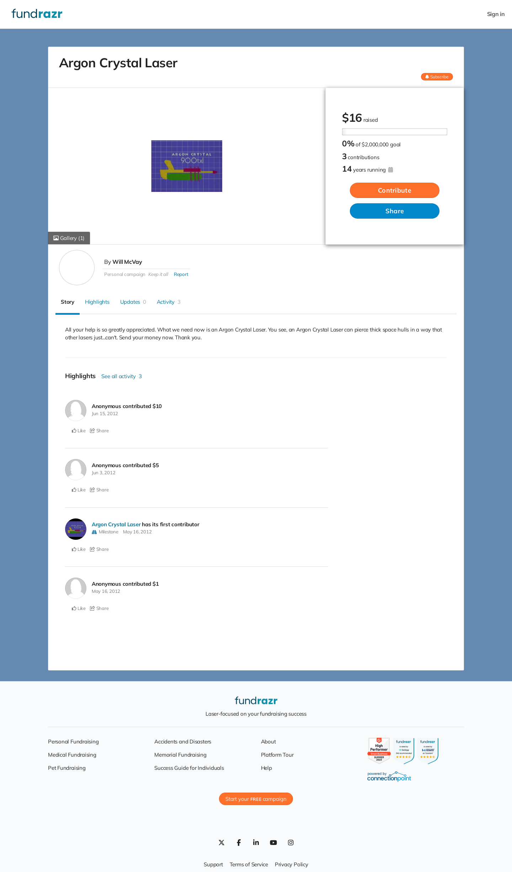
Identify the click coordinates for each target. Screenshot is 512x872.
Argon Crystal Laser (116, 523)
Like (79, 430)
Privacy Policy (291, 863)
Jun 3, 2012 (104, 472)
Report (181, 274)
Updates (133, 301)
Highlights (97, 301)
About (268, 740)
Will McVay (127, 261)
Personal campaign (124, 274)
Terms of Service (249, 863)
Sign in (496, 14)
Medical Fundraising (72, 753)
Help (266, 766)
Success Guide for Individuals (189, 766)
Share (394, 211)
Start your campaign (256, 797)
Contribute (394, 190)
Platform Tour (277, 753)
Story (67, 301)
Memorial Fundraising (180, 753)
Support (213, 863)
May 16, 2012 (137, 531)
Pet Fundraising (67, 766)
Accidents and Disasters (182, 740)
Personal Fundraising (73, 740)
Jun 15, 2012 (105, 413)
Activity (169, 301)
